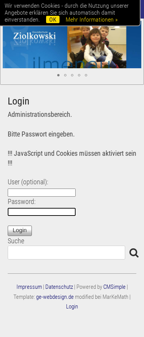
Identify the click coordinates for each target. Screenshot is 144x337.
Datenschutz (59, 286)
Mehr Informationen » (92, 19)
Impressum (29, 286)
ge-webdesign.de (55, 296)
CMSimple (114, 286)
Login (72, 306)
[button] (58, 75)
